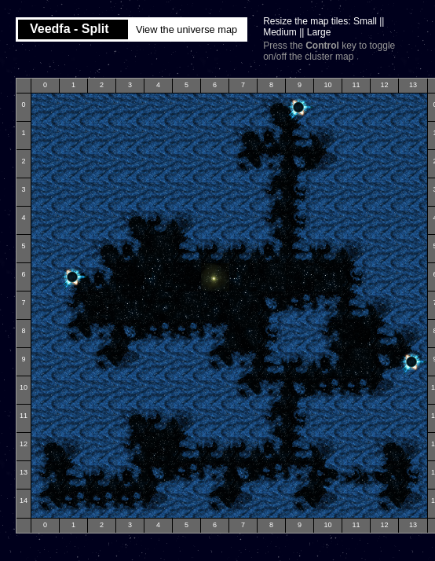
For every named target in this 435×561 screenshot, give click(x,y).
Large (319, 32)
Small (365, 21)
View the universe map (186, 29)
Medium (280, 32)
